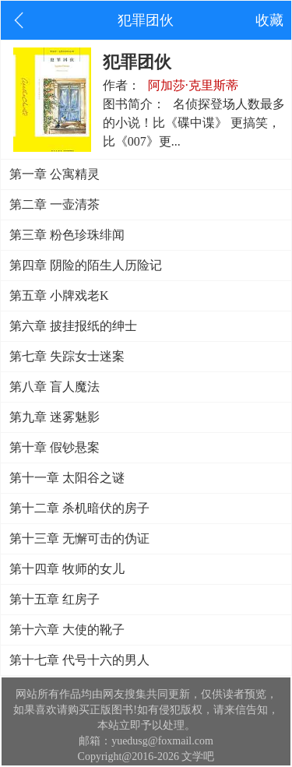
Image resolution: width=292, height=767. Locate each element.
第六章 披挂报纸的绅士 (73, 325)
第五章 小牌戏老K (59, 295)
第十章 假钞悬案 (54, 447)
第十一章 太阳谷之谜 (67, 477)
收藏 (269, 20)
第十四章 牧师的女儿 (67, 568)
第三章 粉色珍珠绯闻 (67, 234)
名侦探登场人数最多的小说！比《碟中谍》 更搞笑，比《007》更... (194, 122)
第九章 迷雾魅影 (54, 417)
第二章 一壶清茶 (54, 204)
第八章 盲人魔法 (54, 386)
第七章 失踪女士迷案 (67, 356)
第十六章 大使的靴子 (67, 629)
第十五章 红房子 (54, 599)
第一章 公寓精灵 (54, 174)
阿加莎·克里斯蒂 (193, 85)
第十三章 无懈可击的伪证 (79, 538)
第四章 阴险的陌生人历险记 (85, 265)
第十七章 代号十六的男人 (79, 660)
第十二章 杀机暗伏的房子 (79, 508)
